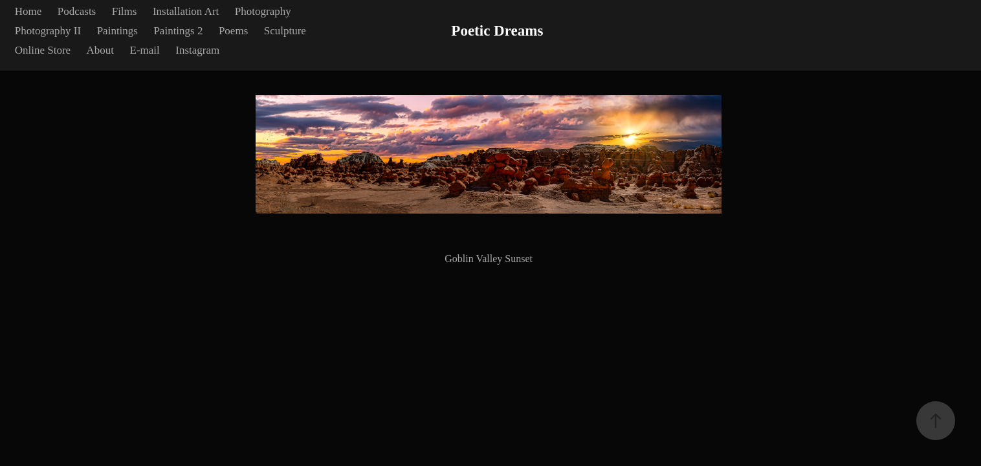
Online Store (43, 50)
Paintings (117, 31)
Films (124, 11)
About (101, 50)
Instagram (197, 50)
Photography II (48, 31)
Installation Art (186, 11)
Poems (233, 31)
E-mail (145, 50)
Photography (263, 11)
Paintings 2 (178, 31)
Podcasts (77, 11)
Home (28, 11)
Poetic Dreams (497, 31)
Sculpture (285, 31)
